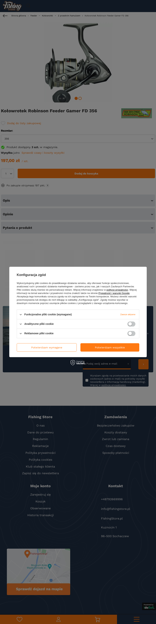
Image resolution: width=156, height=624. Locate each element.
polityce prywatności (117, 289)
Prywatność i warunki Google (114, 293)
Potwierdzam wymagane (46, 347)
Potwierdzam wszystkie (110, 347)
